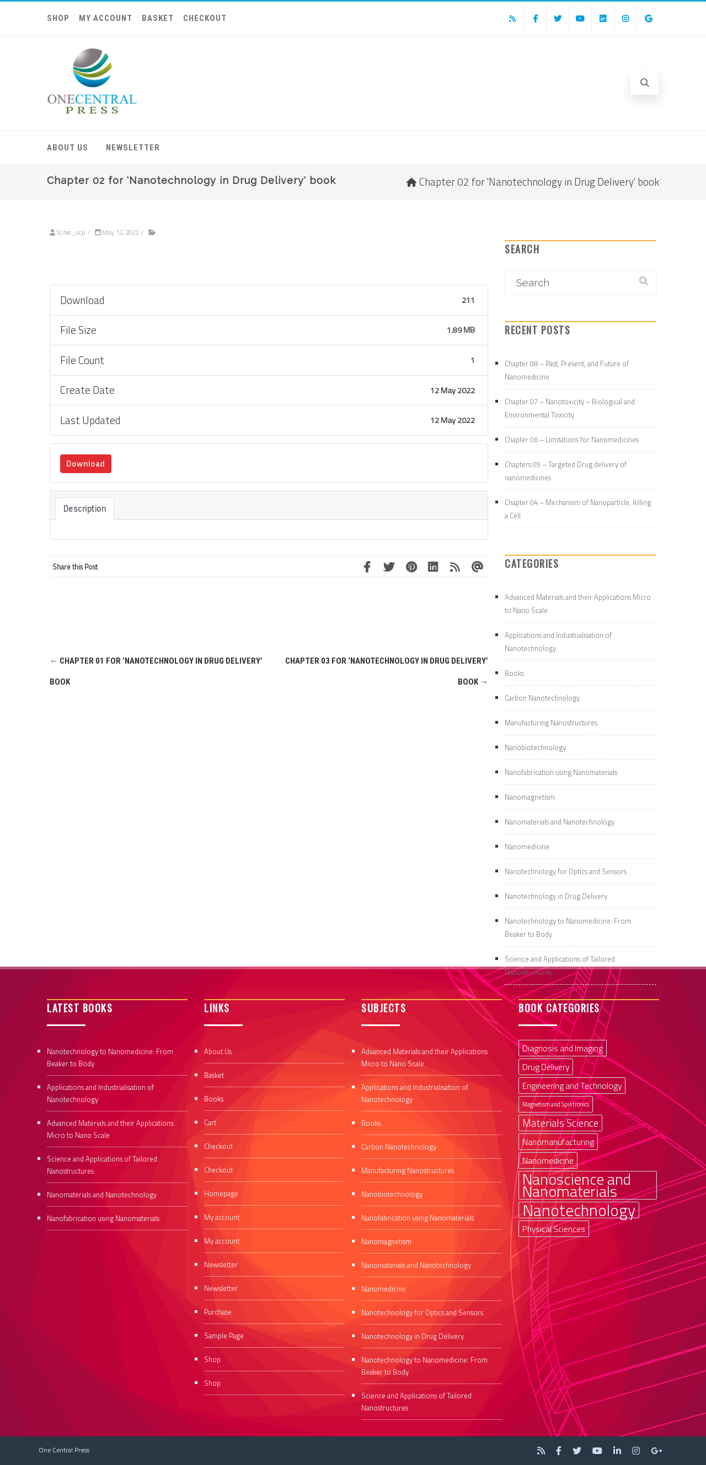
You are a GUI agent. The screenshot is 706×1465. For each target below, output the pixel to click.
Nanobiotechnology (535, 747)
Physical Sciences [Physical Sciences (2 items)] (553, 1228)
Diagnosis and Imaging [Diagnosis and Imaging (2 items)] (562, 1048)
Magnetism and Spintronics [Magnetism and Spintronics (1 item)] (555, 1104)
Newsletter (133, 148)
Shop (58, 18)
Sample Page (224, 1335)
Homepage (221, 1193)
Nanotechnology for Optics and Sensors (566, 871)
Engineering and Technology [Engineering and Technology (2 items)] (572, 1085)
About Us (67, 148)
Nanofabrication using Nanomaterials (561, 772)
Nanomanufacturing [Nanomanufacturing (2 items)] (558, 1141)
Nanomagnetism (530, 796)
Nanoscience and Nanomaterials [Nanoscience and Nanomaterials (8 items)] (576, 1185)
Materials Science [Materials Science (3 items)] (560, 1123)
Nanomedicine (527, 846)
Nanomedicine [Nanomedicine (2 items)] (548, 1160)
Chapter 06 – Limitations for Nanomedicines (572, 439)
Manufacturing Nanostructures (551, 722)
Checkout (205, 18)
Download (85, 463)
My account (105, 18)
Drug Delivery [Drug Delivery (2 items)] (545, 1066)
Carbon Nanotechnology (542, 697)
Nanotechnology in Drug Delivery (556, 896)
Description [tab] (84, 508)
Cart (210, 1122)
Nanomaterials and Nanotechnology (559, 821)
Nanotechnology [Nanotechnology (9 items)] (578, 1210)
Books (514, 673)
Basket (158, 18)
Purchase (218, 1311)
